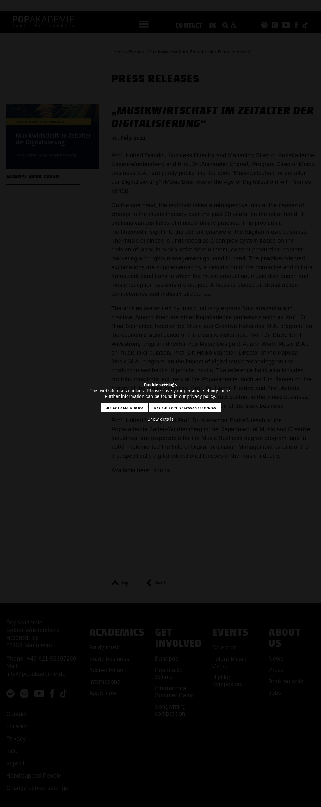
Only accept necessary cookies (185, 408)
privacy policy (201, 396)
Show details (160, 419)
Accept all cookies (125, 408)
